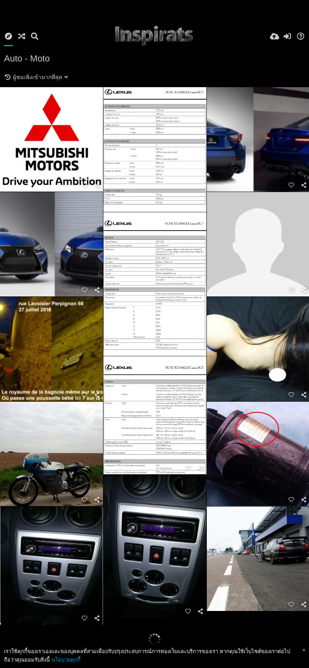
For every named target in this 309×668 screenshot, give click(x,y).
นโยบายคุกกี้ (66, 660)
